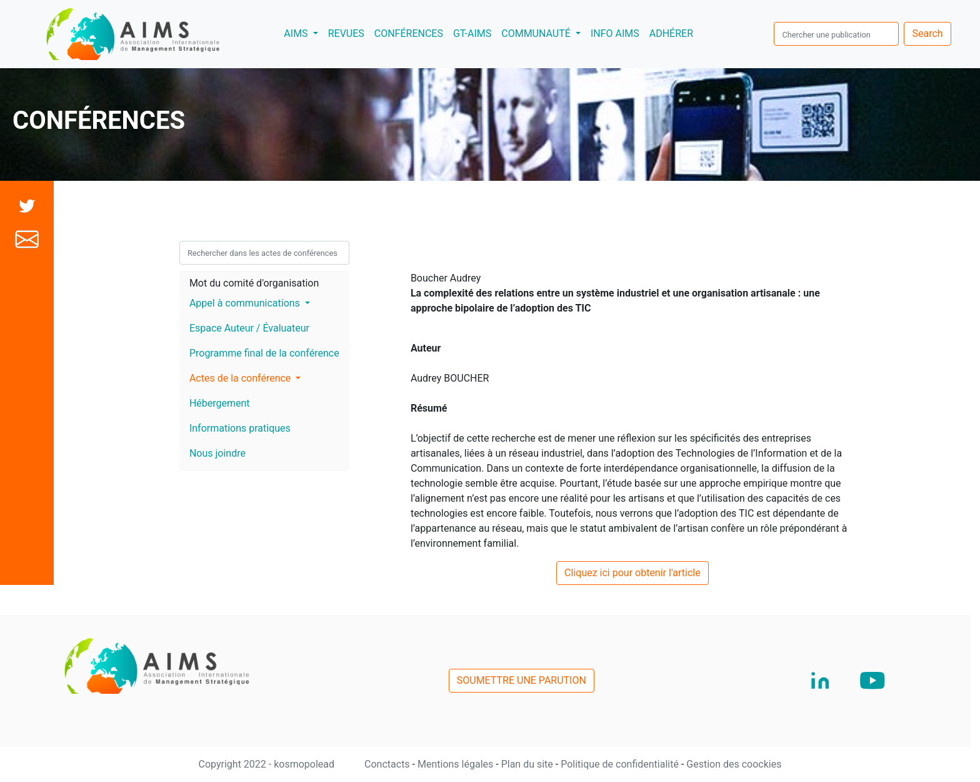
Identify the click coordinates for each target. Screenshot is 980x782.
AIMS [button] (303, 32)
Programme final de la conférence (264, 353)
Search (927, 33)
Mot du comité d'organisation (254, 283)
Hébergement (219, 403)
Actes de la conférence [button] (241, 378)
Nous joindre (217, 453)
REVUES (346, 33)
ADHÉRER (671, 33)
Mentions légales (457, 764)
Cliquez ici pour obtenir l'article (632, 573)
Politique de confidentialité (621, 764)
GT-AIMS (472, 33)
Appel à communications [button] (245, 303)
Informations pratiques (240, 428)
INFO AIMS (615, 33)
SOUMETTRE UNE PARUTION (521, 680)
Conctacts (388, 764)
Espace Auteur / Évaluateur (249, 328)
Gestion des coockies (733, 764)
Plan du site (528, 764)
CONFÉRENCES (408, 33)
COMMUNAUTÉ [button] (537, 33)
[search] (836, 34)
